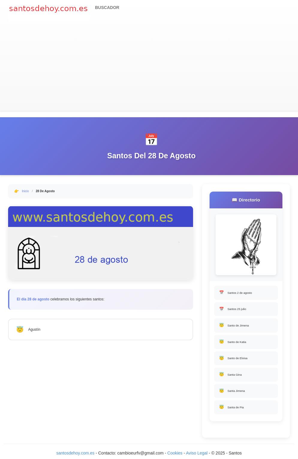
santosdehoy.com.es (75, 453)
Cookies (175, 453)
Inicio (25, 191)
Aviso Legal (196, 453)
